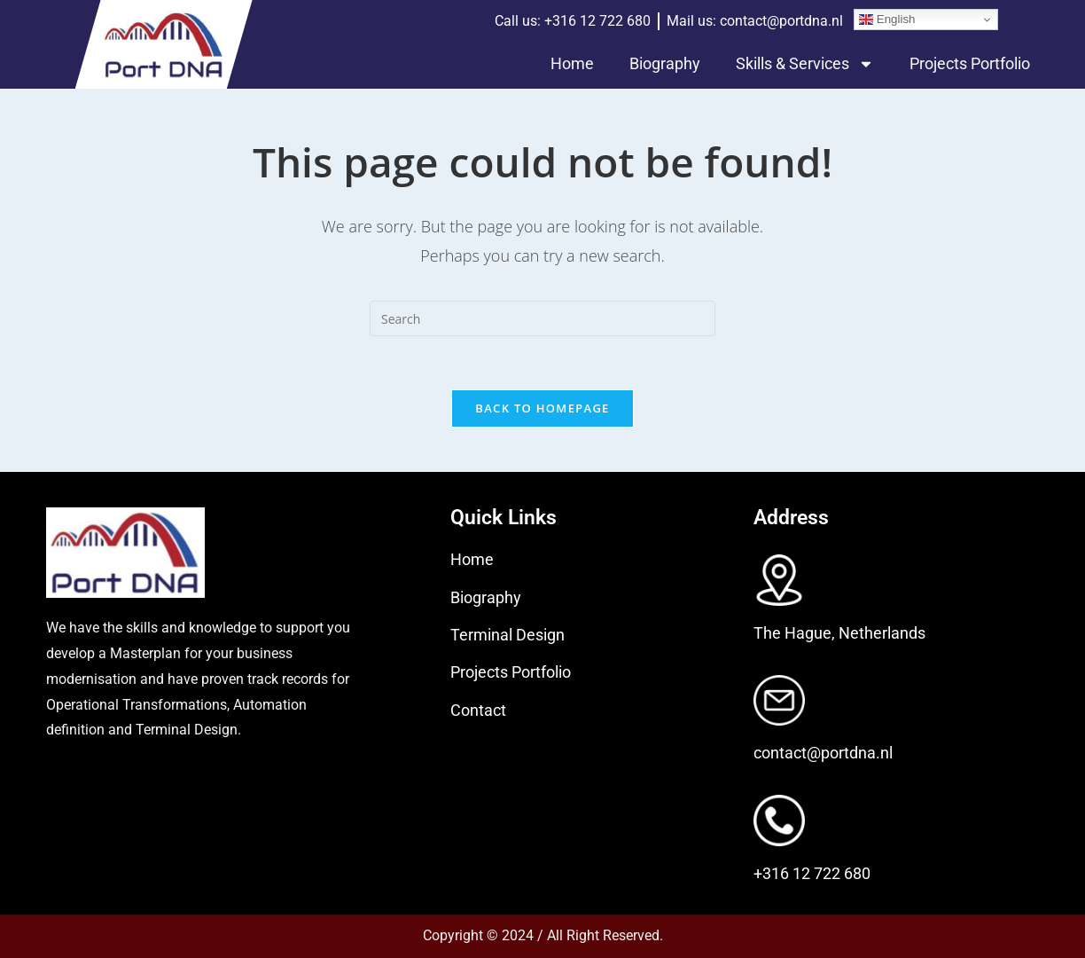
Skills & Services (805, 64)
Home (572, 63)
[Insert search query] (542, 318)
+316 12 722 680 (811, 873)
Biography (664, 63)
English (887, 19)
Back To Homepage (542, 408)
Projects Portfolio (969, 63)
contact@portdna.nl (823, 752)
